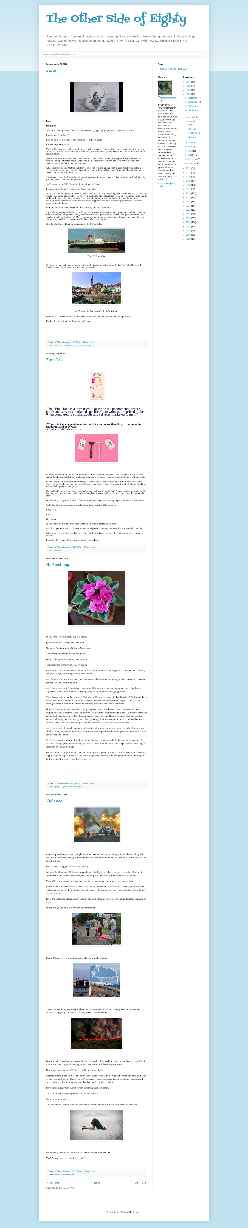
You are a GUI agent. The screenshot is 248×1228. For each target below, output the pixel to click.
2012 (188, 210)
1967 (56, 345)
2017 (188, 189)
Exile (51, 70)
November (193, 102)
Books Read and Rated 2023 (59, 54)
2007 (188, 230)
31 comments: (89, 783)
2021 (188, 172)
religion (88, 345)
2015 (188, 197)
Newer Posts (53, 1183)
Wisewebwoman (168, 99)
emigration (68, 345)
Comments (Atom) (67, 1188)
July (190, 121)
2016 (188, 193)
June (190, 142)
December (193, 98)
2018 (188, 185)
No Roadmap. (58, 564)
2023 (188, 94)
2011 (188, 214)
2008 (188, 226)
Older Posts (140, 1183)
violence (66, 1174)
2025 (188, 86)
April (190, 151)
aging (56, 786)
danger (63, 786)
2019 (188, 181)
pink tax (57, 550)
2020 (188, 176)
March (191, 155)
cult (61, 345)
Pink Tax (54, 359)
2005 (188, 239)
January (192, 163)
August (192, 117)
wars (73, 1174)
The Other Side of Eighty (116, 19)
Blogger (136, 1212)
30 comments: (89, 342)
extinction (58, 1174)
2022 (188, 168)
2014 (188, 201)
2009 (188, 222)
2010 (188, 218)
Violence (54, 801)
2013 (188, 206)
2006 (188, 235)
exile (75, 345)
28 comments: (90, 1171)
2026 (188, 82)
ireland (81, 345)
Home (97, 1183)
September (193, 110)
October (192, 106)
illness (69, 786)
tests (75, 786)
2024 (188, 90)
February (192, 159)
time (80, 786)
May (190, 146)
